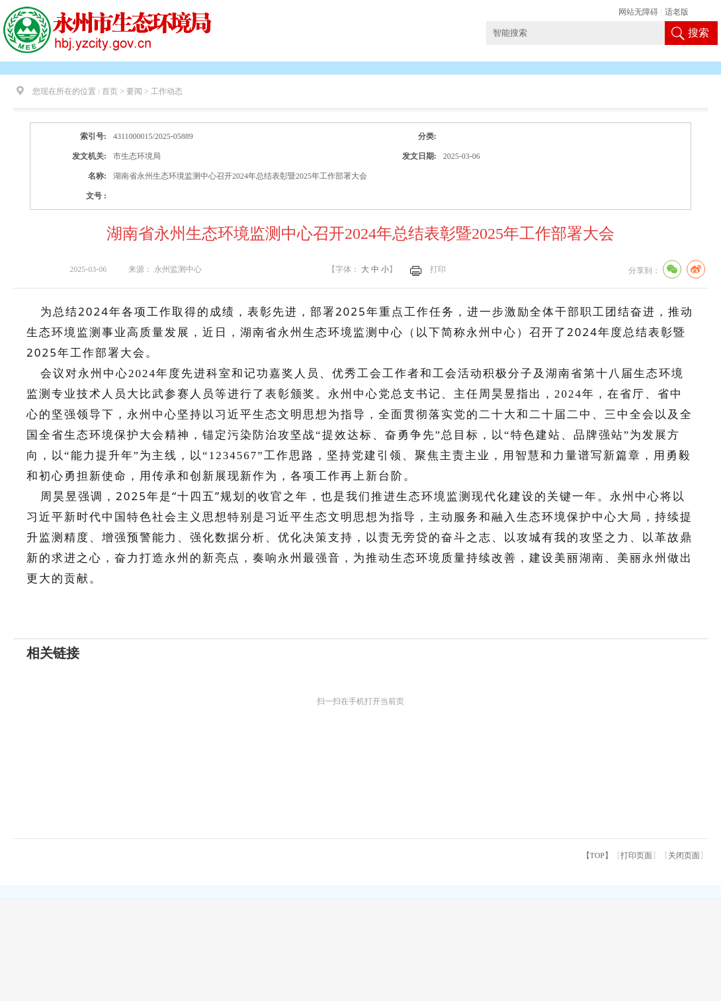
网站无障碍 (638, 12)
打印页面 (636, 855)
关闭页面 (684, 855)
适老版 (677, 12)
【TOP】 (597, 855)
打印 (438, 269)
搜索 (698, 32)
